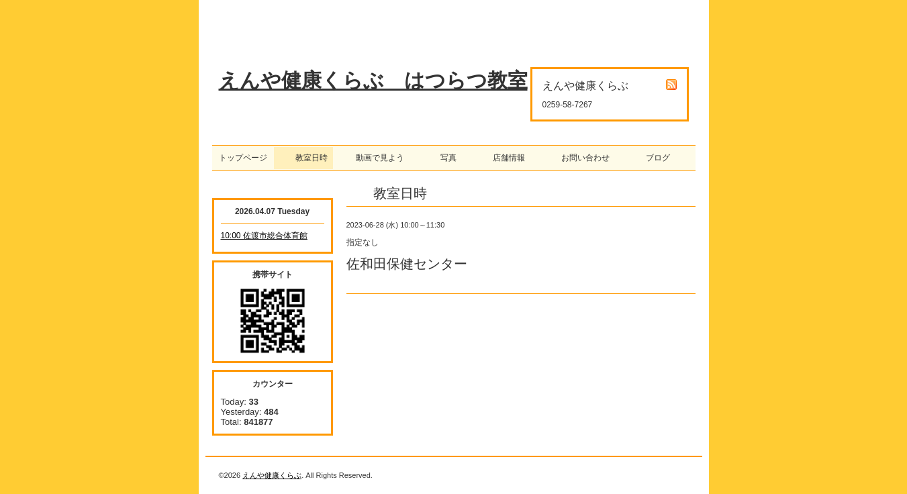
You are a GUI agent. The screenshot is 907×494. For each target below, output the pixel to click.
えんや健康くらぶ (271, 475)
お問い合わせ (581, 157)
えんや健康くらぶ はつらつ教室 (373, 80)
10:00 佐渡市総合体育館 (264, 235)
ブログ (654, 157)
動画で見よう (376, 157)
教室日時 (303, 157)
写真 (444, 157)
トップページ (243, 157)
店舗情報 (505, 157)
